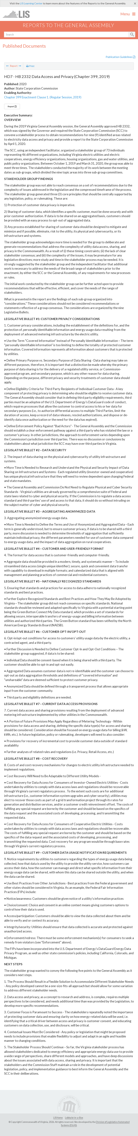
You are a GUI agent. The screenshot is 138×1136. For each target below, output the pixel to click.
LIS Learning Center (31, 3)
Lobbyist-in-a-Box (74, 1117)
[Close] (135, 3)
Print (30, 66)
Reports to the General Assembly (68, 25)
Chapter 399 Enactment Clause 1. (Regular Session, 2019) (42, 97)
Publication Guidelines (120, 56)
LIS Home (58, 1117)
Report (12, 106)
